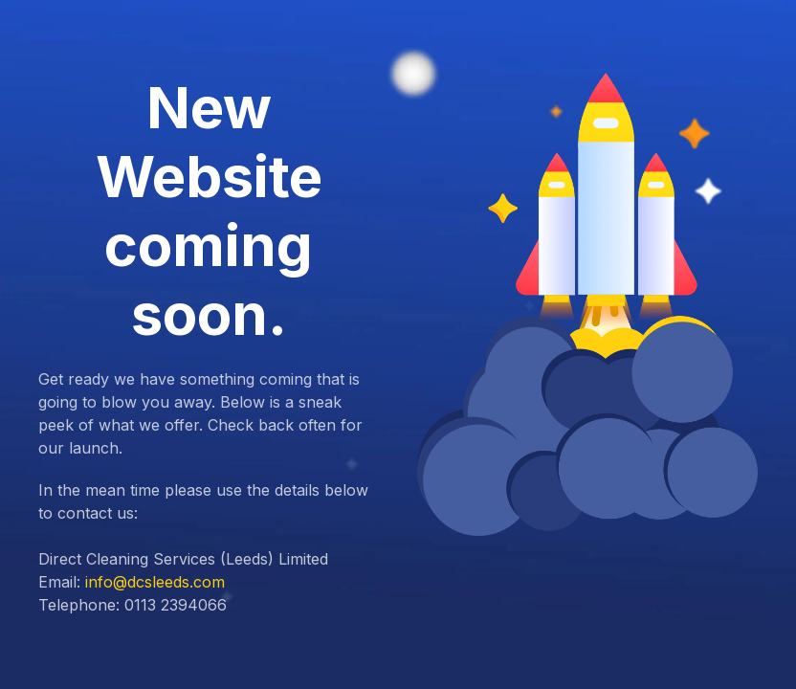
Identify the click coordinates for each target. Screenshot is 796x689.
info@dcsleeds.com (155, 581)
